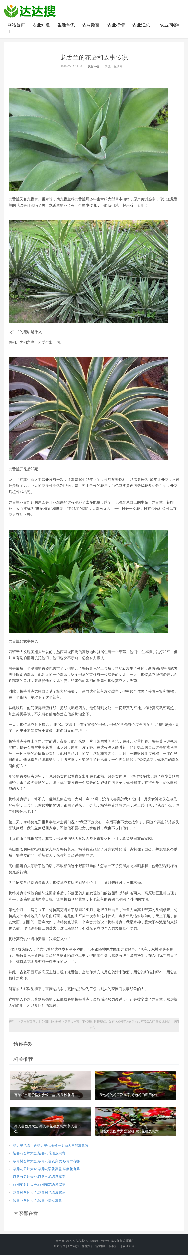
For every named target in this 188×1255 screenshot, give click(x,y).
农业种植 (93, 66)
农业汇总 (142, 25)
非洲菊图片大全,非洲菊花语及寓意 (39, 1185)
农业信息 (30, 11)
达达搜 (80, 1240)
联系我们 (129, 1240)
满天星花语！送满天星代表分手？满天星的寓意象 (50, 1145)
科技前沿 (115, 1246)
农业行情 (116, 25)
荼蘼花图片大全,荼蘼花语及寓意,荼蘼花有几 (46, 1169)
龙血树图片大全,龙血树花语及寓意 (39, 1192)
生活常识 (66, 25)
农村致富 (91, 25)
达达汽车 (87, 1246)
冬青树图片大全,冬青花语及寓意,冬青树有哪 (46, 1161)
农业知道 (41, 25)
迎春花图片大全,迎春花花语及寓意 (39, 1153)
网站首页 (16, 25)
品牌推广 (101, 1246)
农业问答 (170, 25)
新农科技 (73, 1246)
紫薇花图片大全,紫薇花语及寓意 (37, 1200)
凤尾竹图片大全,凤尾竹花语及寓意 (39, 1177)
